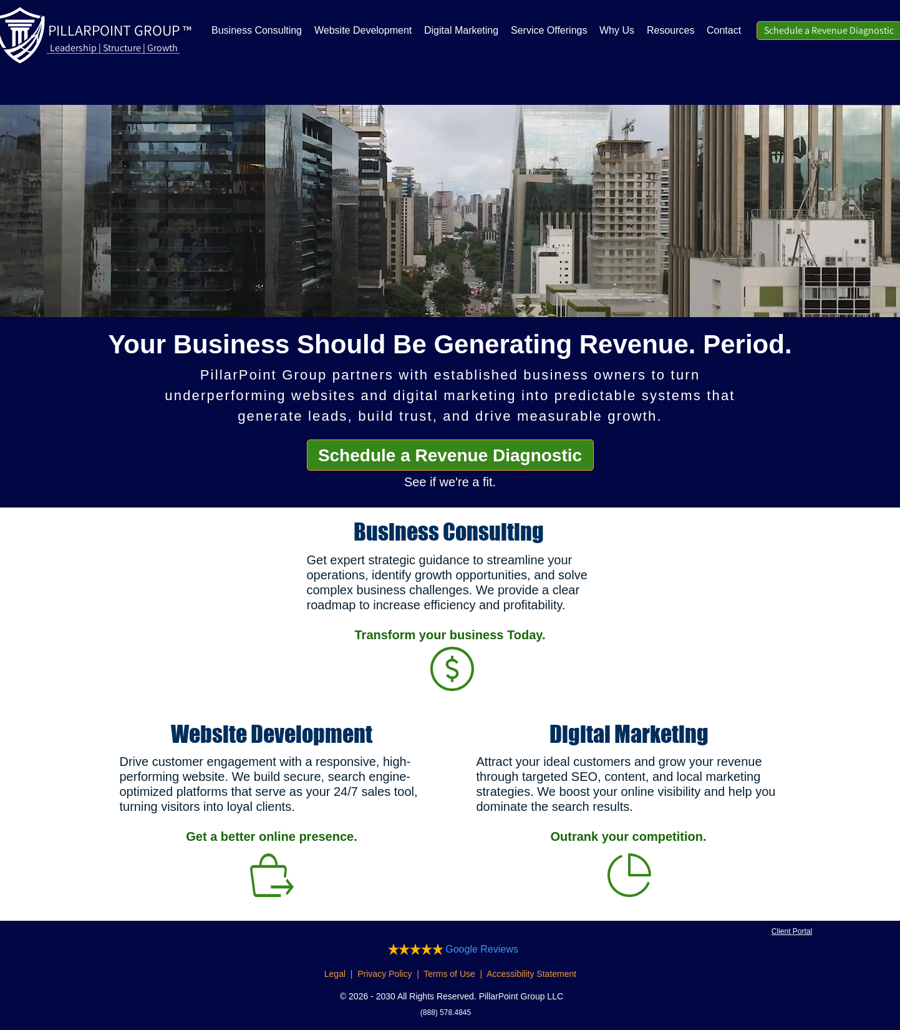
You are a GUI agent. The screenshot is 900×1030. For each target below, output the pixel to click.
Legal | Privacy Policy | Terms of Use (399, 974)
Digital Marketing (629, 734)
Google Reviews (481, 949)
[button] (670, 30)
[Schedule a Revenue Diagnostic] (450, 455)
